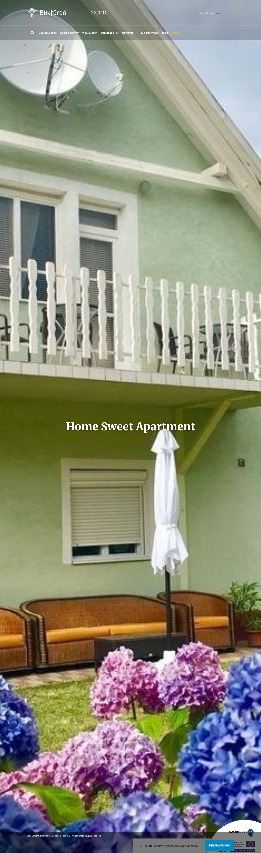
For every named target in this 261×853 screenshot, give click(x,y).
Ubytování (128, 32)
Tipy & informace (148, 32)
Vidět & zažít (89, 32)
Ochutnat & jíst (110, 32)
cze (218, 13)
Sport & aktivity (69, 32)
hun (201, 13)
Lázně (175, 32)
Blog (165, 32)
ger (212, 13)
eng (206, 13)
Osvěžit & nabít (48, 32)
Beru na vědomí (219, 845)
